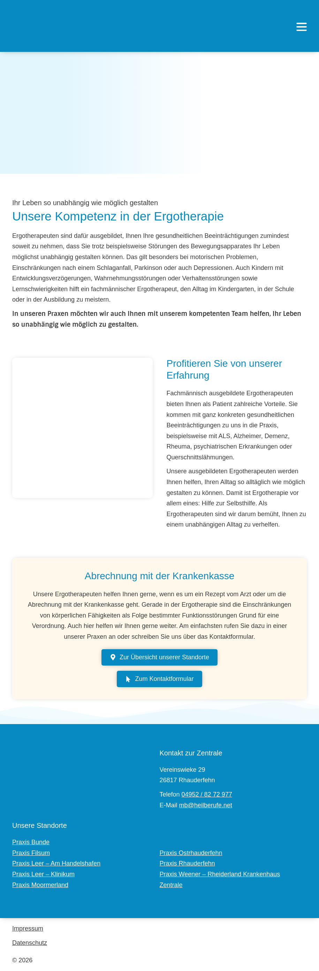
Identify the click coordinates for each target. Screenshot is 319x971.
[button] (301, 28)
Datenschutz (29, 942)
